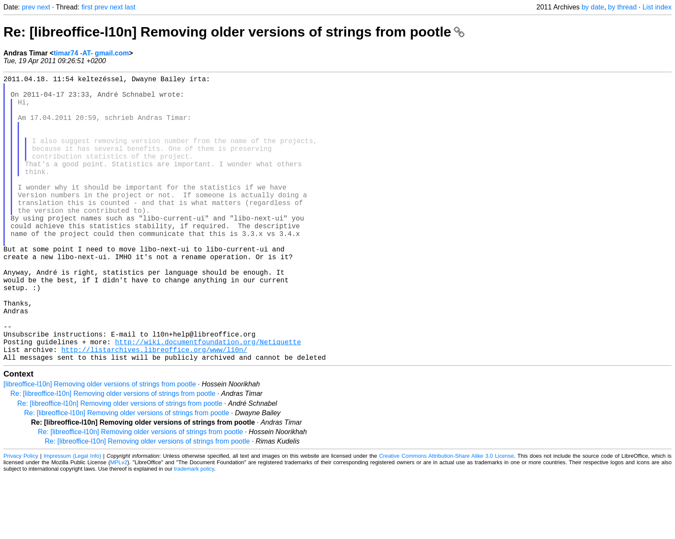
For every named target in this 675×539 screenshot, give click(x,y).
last (130, 7)
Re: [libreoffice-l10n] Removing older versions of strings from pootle (233, 32)
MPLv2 (118, 526)
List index (657, 7)
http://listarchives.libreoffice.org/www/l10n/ (154, 411)
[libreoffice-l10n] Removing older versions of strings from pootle (99, 447)
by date (593, 7)
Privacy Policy (20, 519)
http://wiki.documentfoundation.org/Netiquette (208, 402)
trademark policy (194, 532)
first (87, 7)
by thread (622, 7)
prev (28, 7)
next (43, 7)
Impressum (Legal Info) (72, 519)
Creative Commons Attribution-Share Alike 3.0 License (446, 519)
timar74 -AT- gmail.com (91, 53)
